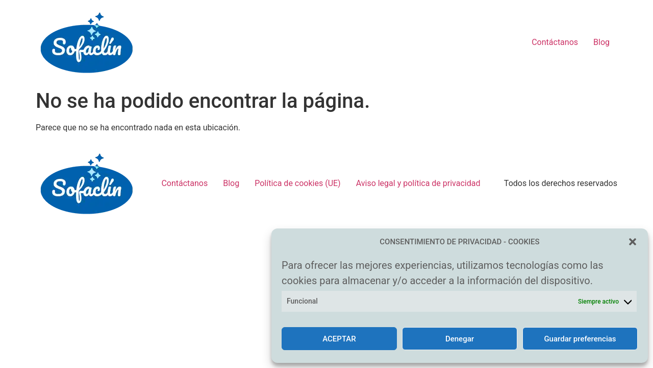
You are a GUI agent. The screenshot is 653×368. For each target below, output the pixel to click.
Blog (601, 42)
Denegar (459, 338)
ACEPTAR (339, 338)
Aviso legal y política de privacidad (418, 183)
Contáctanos (555, 42)
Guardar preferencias (580, 338)
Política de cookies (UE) (297, 183)
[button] (632, 242)
